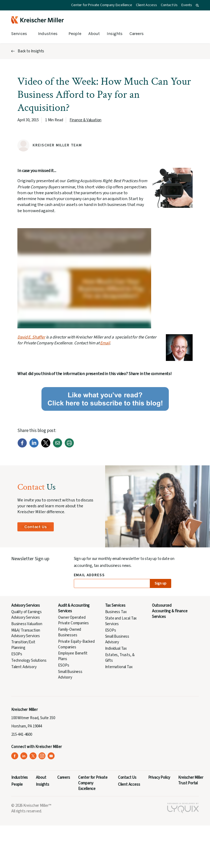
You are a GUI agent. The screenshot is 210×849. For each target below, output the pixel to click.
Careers (136, 33)
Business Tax (116, 612)
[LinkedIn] (34, 446)
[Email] (57, 446)
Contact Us (169, 5)
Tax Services (115, 605)
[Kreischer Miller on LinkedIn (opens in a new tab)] (24, 756)
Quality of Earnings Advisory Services (26, 614)
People (74, 33)
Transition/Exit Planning (23, 645)
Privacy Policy (159, 777)
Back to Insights (31, 51)
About (94, 33)
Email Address (89, 575)
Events (186, 5)
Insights (115, 33)
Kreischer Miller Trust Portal (190, 780)
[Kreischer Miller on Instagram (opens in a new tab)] (42, 756)
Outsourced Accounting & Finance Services (170, 611)
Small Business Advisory (70, 674)
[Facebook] (22, 446)
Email (105, 343)
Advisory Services (25, 605)
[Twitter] (46, 446)
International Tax (119, 667)
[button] (197, 5)
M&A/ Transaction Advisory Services (25, 633)
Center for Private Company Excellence (101, 5)
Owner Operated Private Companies (73, 620)
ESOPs (16, 654)
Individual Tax (116, 648)
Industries (48, 33)
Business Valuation (26, 624)
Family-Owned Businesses (69, 632)
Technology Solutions (29, 660)
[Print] (69, 446)
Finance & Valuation (85, 120)
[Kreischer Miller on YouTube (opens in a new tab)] (51, 756)
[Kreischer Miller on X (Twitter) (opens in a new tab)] (33, 756)
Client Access (146, 5)
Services (19, 33)
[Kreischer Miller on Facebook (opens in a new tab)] (14, 756)
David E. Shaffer (31, 337)
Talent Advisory (23, 667)
